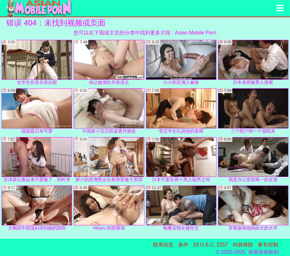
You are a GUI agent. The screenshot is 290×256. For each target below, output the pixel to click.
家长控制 (268, 244)
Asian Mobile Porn (195, 32)
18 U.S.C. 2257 (210, 244)
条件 (183, 244)
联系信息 (163, 244)
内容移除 (243, 244)
